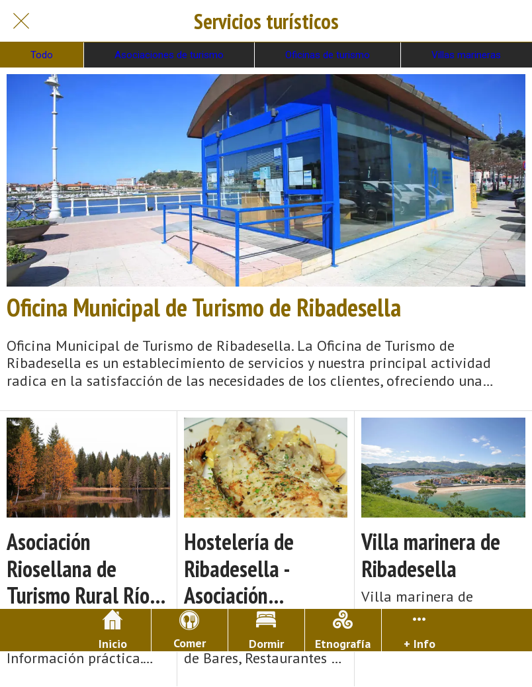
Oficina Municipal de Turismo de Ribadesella (204, 307)
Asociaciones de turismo (169, 55)
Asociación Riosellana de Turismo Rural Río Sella (78, 568)
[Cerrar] (21, 21)
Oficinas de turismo (327, 55)
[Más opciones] (420, 630)
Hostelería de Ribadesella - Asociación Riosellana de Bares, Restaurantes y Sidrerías (265, 568)
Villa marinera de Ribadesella (430, 555)
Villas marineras (466, 55)
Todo (41, 55)
